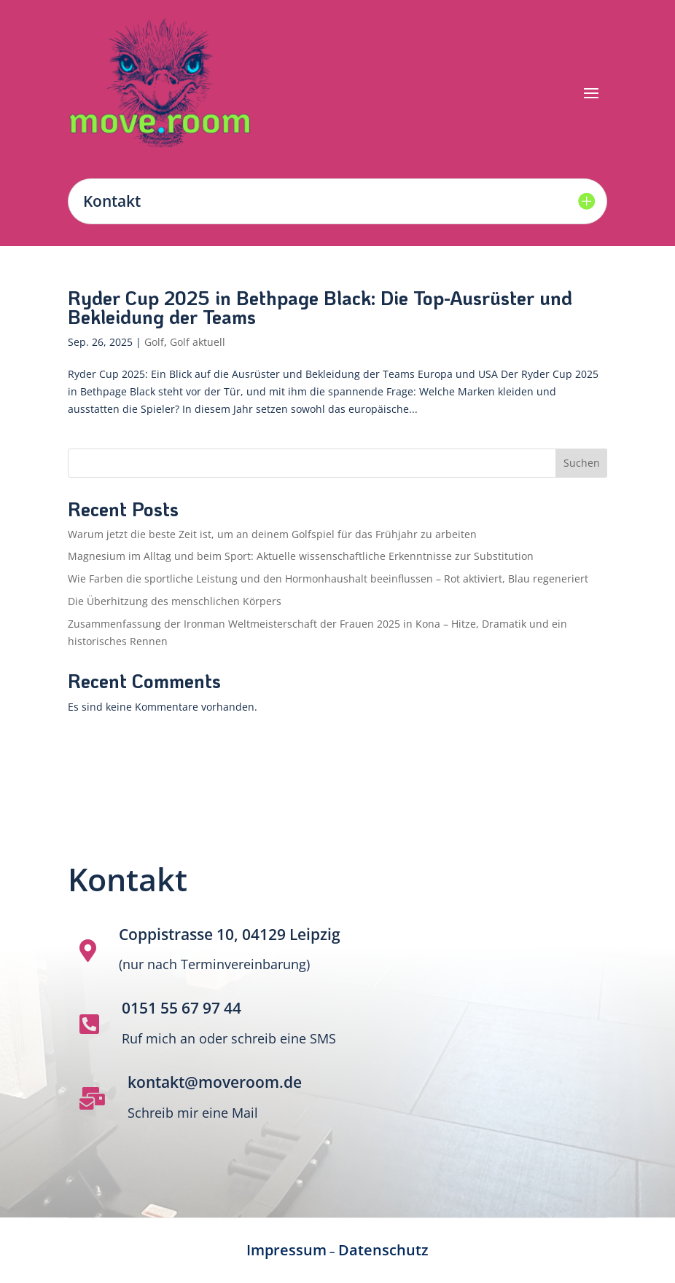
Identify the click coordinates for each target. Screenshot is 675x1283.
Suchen (581, 463)
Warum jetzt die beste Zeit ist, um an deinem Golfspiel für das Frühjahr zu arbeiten (272, 534)
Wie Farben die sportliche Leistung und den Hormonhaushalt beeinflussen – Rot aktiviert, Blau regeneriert (328, 578)
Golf (154, 342)
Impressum (286, 1250)
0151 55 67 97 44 (181, 1008)
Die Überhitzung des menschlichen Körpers (176, 601)
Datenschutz (383, 1250)
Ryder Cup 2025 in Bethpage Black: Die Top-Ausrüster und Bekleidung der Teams (320, 307)
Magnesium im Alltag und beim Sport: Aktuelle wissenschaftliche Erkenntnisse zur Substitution (301, 556)
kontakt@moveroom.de (215, 1082)
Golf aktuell (197, 342)
